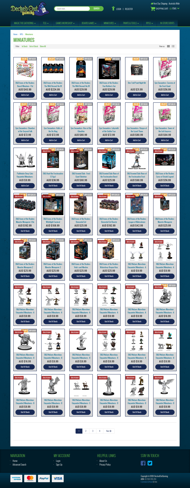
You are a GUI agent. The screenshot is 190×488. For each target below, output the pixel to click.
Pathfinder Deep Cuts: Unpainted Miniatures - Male (25, 176)
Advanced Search (19, 464)
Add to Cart (25, 95)
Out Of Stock (53, 185)
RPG (21, 34)
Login (118, 9)
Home (15, 34)
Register (129, 9)
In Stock (24, 46)
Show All (43, 46)
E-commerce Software (147, 482)
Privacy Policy (105, 464)
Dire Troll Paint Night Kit (137, 82)
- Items (163, 8)
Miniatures (29, 34)
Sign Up (59, 464)
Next (108, 431)
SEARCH (96, 8)
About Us (103, 461)
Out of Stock (33, 46)
